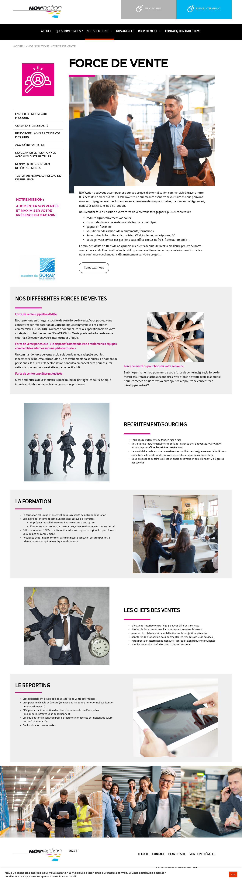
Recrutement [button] (149, 31)
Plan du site (177, 854)
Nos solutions (39, 46)
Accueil (46, 31)
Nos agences (125, 31)
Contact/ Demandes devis (183, 31)
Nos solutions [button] (99, 31)
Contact (158, 854)
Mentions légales (202, 854)
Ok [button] (233, 874)
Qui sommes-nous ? (69, 31)
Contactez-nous (94, 267)
